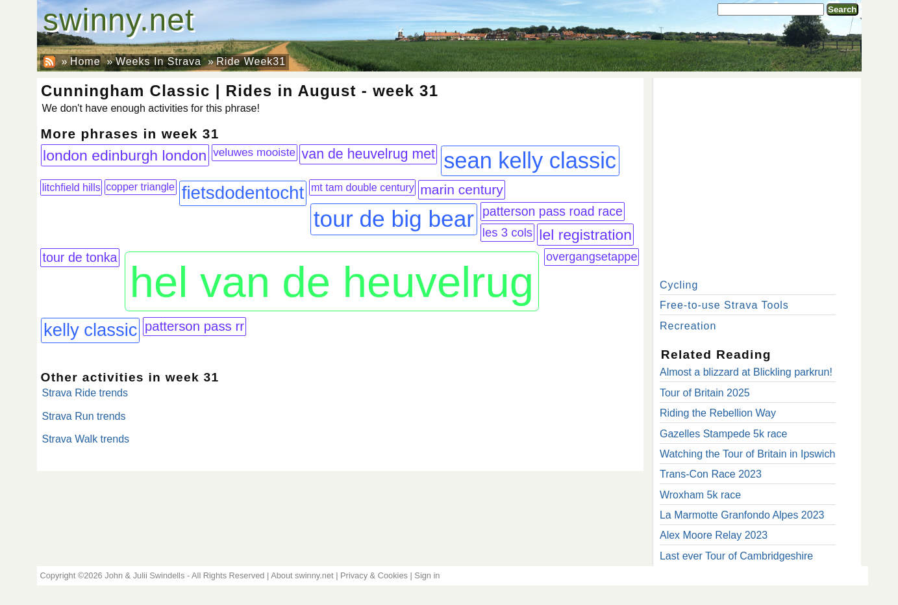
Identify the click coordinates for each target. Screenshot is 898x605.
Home (85, 61)
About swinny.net (302, 575)
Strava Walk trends (86, 438)
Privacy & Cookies (374, 575)
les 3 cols (507, 232)
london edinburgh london (124, 155)
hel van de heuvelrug (332, 281)
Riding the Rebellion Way (718, 412)
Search (842, 9)
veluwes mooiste (254, 152)
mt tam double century (362, 187)
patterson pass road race (552, 211)
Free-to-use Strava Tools (724, 305)
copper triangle (140, 186)
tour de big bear (394, 218)
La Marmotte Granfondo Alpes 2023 (742, 515)
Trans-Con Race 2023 (711, 474)
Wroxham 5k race (700, 494)
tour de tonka (79, 257)
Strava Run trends (84, 416)
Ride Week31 (251, 61)
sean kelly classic (529, 160)
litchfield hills (71, 187)
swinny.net (118, 20)
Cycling (679, 284)
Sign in (427, 575)
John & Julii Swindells (144, 575)
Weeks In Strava (158, 61)
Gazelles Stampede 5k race (724, 433)
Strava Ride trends (85, 392)
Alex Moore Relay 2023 (713, 535)
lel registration (585, 234)
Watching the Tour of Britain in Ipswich (747, 453)
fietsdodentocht (243, 193)
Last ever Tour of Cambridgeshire (736, 555)
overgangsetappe (592, 256)
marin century (461, 189)
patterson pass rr (194, 326)
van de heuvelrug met (368, 154)
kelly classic (91, 330)
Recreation (688, 325)
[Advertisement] (757, 175)
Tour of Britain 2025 (705, 392)
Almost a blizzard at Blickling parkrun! (746, 372)
